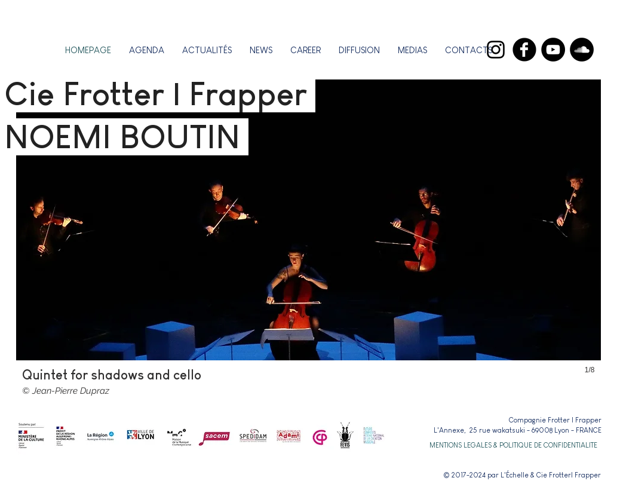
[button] (305, 50)
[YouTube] (553, 50)
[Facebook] (524, 50)
